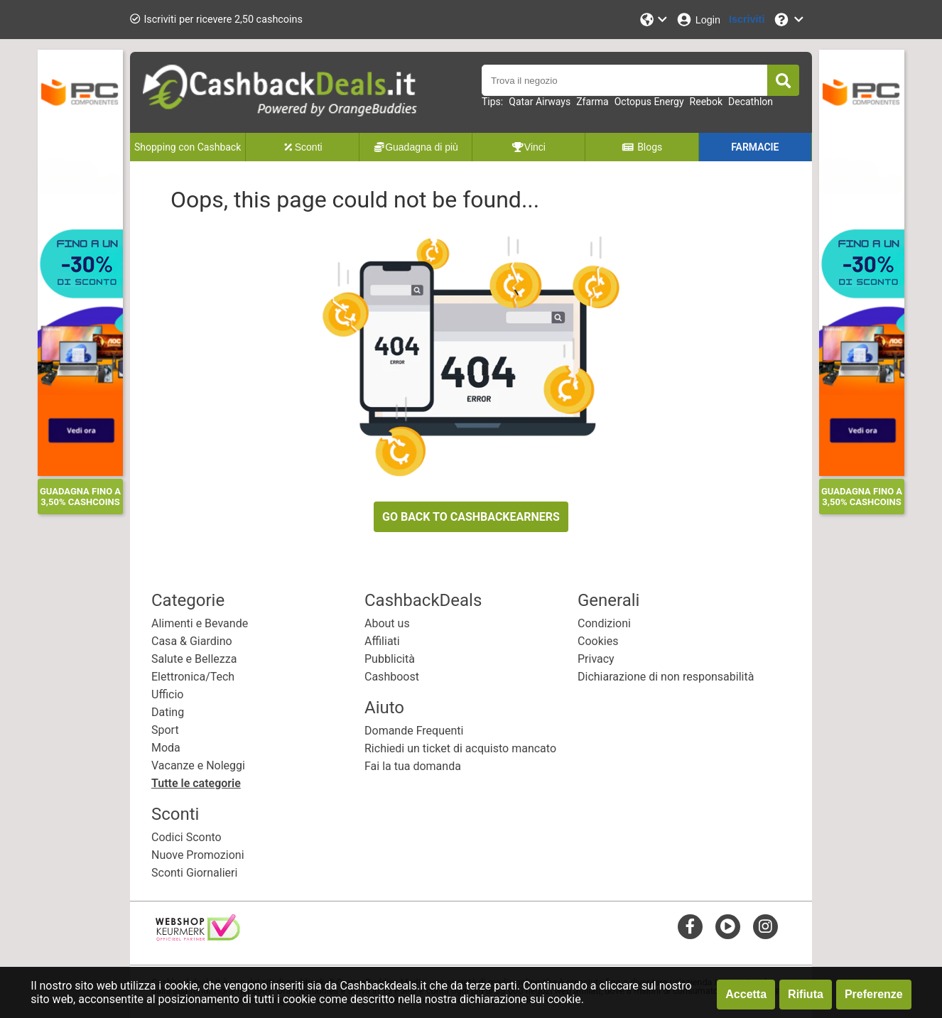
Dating (167, 712)
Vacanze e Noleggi (198, 765)
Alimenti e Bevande (199, 623)
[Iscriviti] (746, 19)
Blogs (642, 147)
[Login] (698, 19)
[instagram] (765, 926)
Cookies (598, 641)
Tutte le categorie (196, 783)
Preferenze (874, 994)
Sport (165, 730)
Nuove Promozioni (197, 855)
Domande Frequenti (413, 730)
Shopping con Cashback (187, 147)
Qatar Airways (539, 101)
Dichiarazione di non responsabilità (666, 676)
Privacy (596, 659)
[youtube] (727, 926)
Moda (165, 747)
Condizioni (604, 623)
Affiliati (382, 641)
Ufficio (167, 694)
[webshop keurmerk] (197, 936)
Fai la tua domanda (412, 766)
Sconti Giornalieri (194, 872)
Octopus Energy (649, 101)
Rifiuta (805, 994)
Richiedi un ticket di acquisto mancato (460, 748)
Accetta (746, 994)
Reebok (706, 101)
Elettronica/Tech (192, 676)
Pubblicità (389, 659)
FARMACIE (755, 147)
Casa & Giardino (191, 641)
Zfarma (592, 101)
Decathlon (750, 101)
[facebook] (690, 926)
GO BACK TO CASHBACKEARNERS (471, 517)
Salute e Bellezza (194, 659)
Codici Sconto (186, 837)
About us (387, 623)
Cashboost (391, 676)
